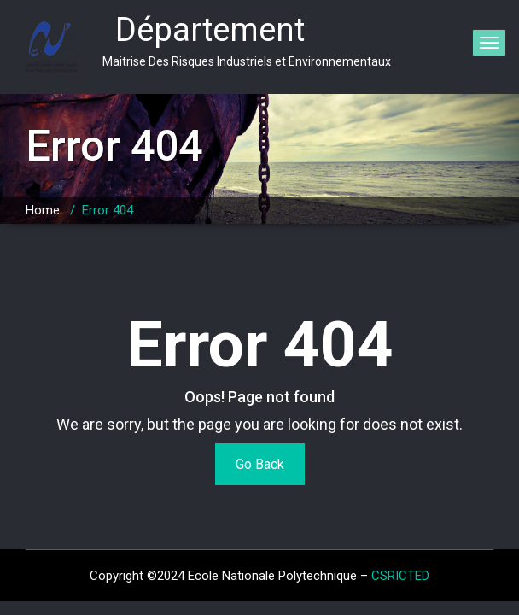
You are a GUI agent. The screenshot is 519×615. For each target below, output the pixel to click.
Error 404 (107, 210)
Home (43, 210)
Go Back (260, 464)
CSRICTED (400, 575)
